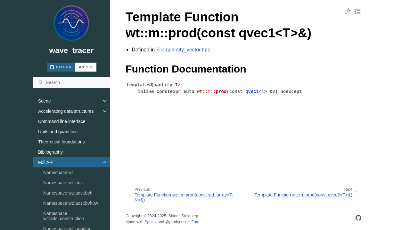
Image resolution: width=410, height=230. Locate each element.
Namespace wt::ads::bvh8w (70, 203)
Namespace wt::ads (63, 182)
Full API (45, 162)
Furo (195, 222)
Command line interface (62, 121)
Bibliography (50, 152)
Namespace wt (58, 172)
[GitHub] (358, 219)
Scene (44, 100)
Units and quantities (58, 131)
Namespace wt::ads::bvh (67, 192)
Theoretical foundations (61, 141)
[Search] (71, 82)
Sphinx (150, 222)
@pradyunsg (176, 222)
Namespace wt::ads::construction (63, 216)
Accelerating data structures (66, 111)
